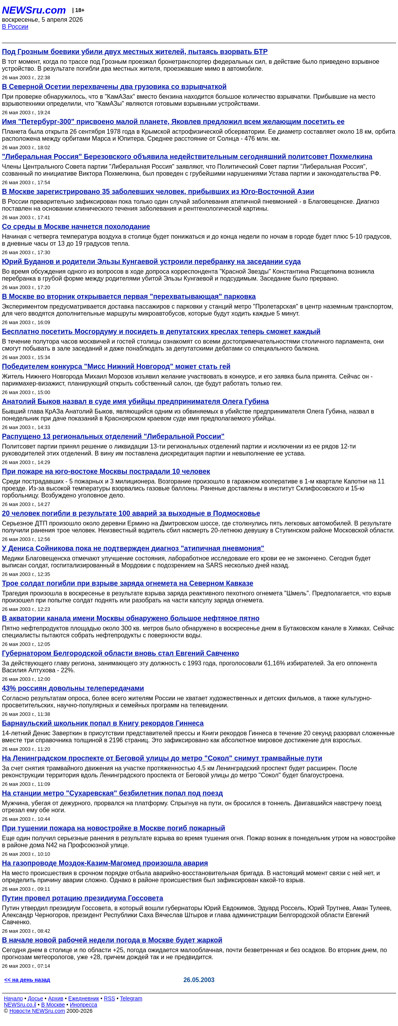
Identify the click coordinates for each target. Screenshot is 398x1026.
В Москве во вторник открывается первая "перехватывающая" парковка (129, 296)
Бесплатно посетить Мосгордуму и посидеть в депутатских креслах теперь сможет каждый (161, 331)
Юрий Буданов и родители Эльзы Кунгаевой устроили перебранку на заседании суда (151, 261)
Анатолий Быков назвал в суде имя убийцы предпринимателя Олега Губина (135, 401)
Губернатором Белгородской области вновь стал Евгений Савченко (120, 653)
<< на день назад (27, 980)
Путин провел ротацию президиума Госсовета (82, 898)
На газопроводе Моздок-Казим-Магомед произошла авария (105, 863)
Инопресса (84, 1005)
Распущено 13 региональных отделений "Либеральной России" (113, 436)
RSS (109, 998)
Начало (13, 998)
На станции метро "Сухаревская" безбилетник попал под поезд (112, 793)
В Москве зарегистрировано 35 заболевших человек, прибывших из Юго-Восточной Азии (158, 191)
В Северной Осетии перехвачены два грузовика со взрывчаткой (114, 87)
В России (15, 26)
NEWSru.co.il (20, 1005)
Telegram (131, 998)
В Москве (53, 1005)
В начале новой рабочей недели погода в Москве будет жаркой (112, 940)
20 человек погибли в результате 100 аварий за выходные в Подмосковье (131, 513)
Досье (35, 998)
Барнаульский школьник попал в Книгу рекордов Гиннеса (103, 723)
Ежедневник (83, 998)
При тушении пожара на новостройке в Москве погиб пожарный (113, 828)
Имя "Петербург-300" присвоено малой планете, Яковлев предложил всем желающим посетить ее (173, 122)
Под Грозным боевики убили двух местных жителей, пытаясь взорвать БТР (135, 52)
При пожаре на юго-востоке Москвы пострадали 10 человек (106, 471)
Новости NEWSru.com (37, 1011)
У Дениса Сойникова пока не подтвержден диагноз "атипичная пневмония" (133, 548)
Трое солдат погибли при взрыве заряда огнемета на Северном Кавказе (127, 583)
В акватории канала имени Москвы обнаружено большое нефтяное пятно (131, 618)
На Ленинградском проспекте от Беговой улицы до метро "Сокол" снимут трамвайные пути (162, 758)
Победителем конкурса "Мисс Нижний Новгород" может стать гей (116, 366)
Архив (55, 998)
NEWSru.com (34, 10)
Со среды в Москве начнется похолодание (76, 226)
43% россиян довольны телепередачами (73, 688)
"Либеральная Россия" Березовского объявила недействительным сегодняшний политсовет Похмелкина (187, 157)
